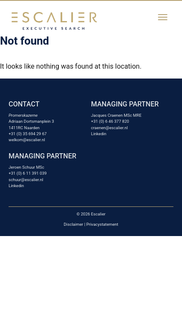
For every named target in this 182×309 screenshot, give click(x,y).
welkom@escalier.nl (27, 139)
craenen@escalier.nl (109, 127)
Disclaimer (73, 224)
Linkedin (98, 133)
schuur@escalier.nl (26, 179)
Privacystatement (102, 224)
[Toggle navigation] (162, 17)
